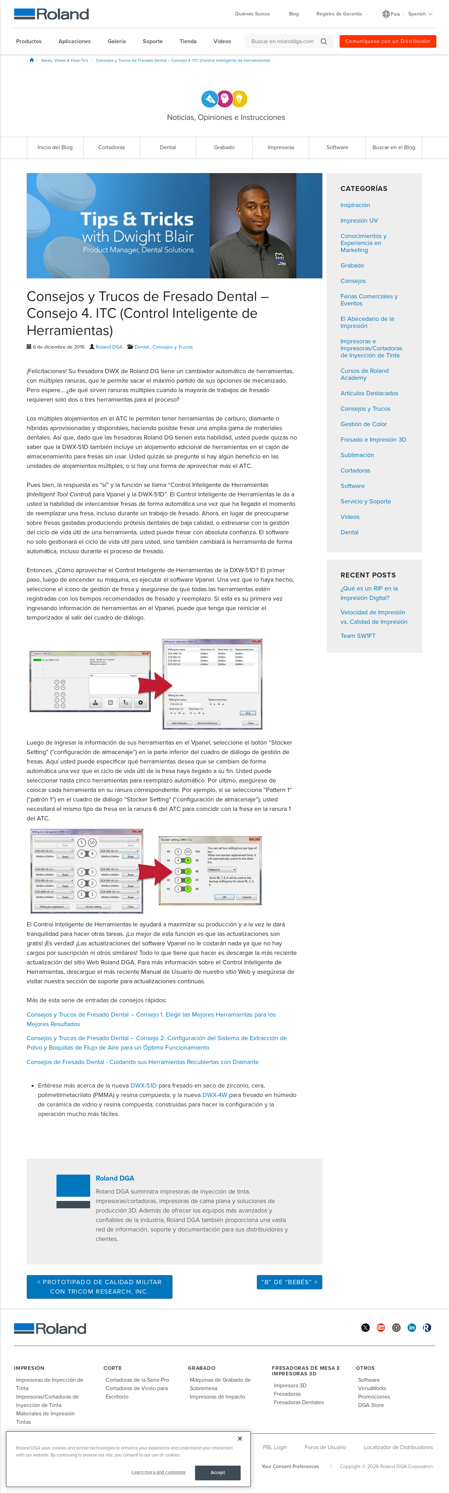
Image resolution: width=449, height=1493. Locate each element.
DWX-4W (214, 1095)
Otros (365, 1368)
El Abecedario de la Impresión (367, 322)
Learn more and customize (159, 1472)
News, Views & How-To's (64, 60)
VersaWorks (372, 1388)
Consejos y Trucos (173, 347)
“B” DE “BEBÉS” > (289, 1282)
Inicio (31, 60)
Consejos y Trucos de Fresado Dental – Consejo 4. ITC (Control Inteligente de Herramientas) (183, 60)
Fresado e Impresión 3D (374, 439)
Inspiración (355, 205)
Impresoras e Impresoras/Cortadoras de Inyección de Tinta (371, 348)
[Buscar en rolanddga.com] (286, 41)
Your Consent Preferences (290, 1466)
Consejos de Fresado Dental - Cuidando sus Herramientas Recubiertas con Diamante (143, 1062)
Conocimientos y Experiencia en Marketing (364, 243)
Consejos (353, 281)
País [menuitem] (395, 14)
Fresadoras (287, 1394)
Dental (142, 347)
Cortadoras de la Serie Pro (137, 1379)
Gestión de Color (364, 424)
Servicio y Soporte (366, 501)
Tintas (23, 1422)
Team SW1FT (358, 636)
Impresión (29, 1368)
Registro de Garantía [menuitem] (339, 14)
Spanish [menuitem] (420, 14)
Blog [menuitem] (294, 14)
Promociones (374, 1396)
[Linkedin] (412, 1327)
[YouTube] (381, 1327)
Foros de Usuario (325, 1447)
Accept (218, 1472)
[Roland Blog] (427, 1327)
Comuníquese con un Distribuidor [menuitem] (388, 41)
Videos (350, 517)
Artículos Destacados (369, 393)
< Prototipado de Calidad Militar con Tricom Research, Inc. (99, 1286)
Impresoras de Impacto (217, 1396)
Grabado (352, 265)
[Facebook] (350, 1327)
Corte (112, 1368)
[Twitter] (365, 1327)
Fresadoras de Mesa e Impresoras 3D (306, 1371)
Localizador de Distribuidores (398, 1447)
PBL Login (275, 1447)
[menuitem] (32, 41)
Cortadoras (355, 470)
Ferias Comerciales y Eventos (369, 299)
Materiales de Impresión (45, 1413)
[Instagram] (396, 1327)
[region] (128, 1459)
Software (353, 486)
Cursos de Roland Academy (365, 374)
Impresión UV (359, 220)
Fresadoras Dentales (299, 1402)
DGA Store (371, 1405)
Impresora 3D (290, 1385)
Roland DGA (109, 347)
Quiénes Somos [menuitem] (256, 14)
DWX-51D (143, 1085)
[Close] (240, 1438)
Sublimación (357, 455)
